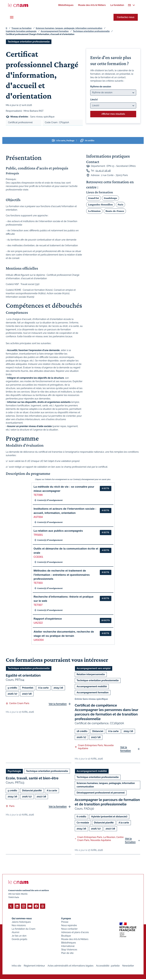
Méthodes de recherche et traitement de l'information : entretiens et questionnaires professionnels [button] (62, 574)
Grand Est (93, 198)
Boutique (66, 935)
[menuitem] (65, 5)
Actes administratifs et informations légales (70, 965)
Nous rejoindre (69, 925)
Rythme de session (100, 86)
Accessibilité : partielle (108, 965)
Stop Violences (69, 949)
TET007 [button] (38, 604)
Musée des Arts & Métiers (74, 939)
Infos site (16, 965)
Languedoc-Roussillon (100, 204)
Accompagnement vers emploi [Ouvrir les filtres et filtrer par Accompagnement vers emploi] (94, 668)
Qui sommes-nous (22, 918)
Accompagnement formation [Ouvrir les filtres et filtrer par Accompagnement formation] (93, 692)
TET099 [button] (38, 495)
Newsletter (128, 965)
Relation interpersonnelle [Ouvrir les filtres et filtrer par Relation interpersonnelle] (91, 674)
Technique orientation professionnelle (91, 31)
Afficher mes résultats (113, 114)
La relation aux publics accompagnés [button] (58, 530)
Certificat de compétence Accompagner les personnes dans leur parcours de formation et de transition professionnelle (106, 712)
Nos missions (19, 925)
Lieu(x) (94, 99)
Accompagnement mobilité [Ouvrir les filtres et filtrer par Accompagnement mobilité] (92, 686)
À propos (66, 918)
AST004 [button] (38, 517)
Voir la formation (58, 704)
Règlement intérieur (34, 965)
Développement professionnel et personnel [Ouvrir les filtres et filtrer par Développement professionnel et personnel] (101, 792)
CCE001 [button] (38, 556)
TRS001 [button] (38, 534)
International (68, 946)
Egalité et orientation (23, 675)
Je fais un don (19, 935)
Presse (64, 921)
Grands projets (19, 939)
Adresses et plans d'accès (75, 932)
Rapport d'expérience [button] (48, 618)
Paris (120, 204)
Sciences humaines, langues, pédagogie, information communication (69, 28)
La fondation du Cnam (23, 928)
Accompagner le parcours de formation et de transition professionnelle (107, 802)
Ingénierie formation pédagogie (21, 31)
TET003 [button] (38, 582)
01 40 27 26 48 (103, 170)
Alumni (15, 932)
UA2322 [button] (38, 622)
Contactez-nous (125, 17)
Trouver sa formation (21, 28)
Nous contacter (69, 928)
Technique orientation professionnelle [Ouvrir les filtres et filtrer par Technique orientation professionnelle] (29, 41)
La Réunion (94, 211)
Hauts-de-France (115, 211)
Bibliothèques (68, 942)
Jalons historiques (21, 921)
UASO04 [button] (39, 639)
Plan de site (67, 953)
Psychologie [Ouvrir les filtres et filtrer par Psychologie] (14, 771)
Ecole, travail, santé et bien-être (32, 778)
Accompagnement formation (55, 31)
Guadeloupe (110, 198)
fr (6, 28)
